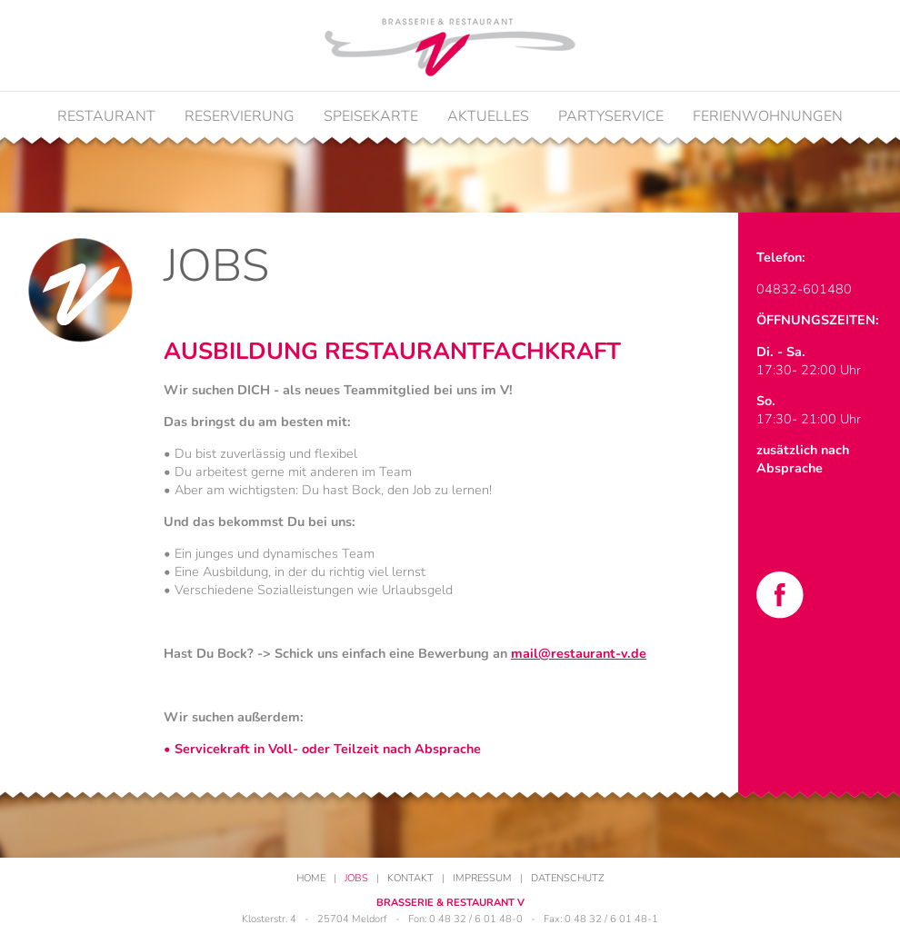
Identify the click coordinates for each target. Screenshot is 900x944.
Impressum (482, 878)
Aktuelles (488, 116)
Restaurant (106, 116)
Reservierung (240, 116)
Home (310, 878)
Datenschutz (568, 878)
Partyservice (611, 116)
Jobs (356, 878)
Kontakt (410, 878)
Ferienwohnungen (768, 116)
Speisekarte (371, 116)
